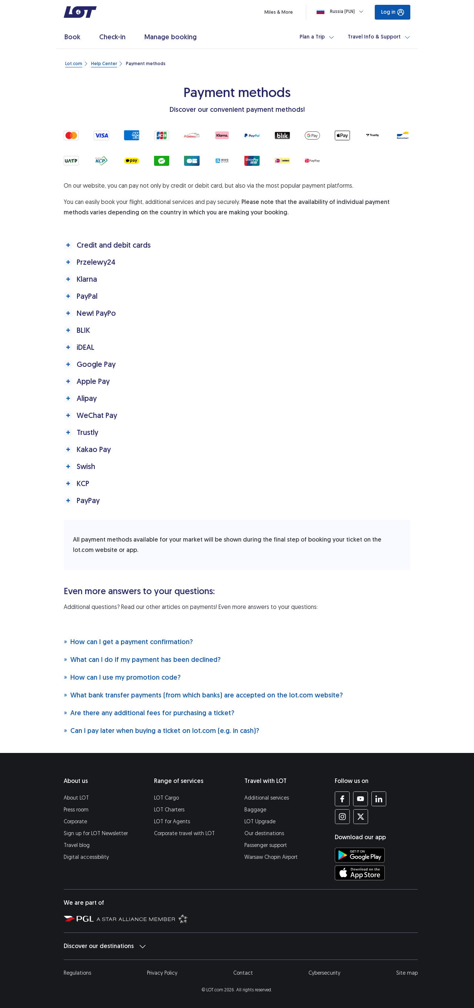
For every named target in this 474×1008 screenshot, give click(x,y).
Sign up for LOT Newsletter (96, 833)
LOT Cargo (166, 798)
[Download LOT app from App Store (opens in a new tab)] (360, 872)
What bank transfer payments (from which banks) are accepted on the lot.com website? (203, 695)
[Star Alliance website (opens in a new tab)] (142, 918)
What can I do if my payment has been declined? (142, 659)
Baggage (255, 810)
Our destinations (264, 833)
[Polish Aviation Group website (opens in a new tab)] (79, 918)
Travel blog (77, 845)
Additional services (266, 798)
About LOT (76, 798)
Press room (76, 810)
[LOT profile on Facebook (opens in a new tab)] (342, 798)
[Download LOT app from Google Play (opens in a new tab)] (360, 855)
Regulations (77, 973)
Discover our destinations (105, 946)
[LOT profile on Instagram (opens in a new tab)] (342, 816)
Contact (243, 973)
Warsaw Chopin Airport (271, 857)
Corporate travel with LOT (184, 833)
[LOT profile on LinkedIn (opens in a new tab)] (378, 798)
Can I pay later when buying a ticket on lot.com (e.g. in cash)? (161, 730)
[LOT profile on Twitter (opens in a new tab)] (360, 816)
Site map (407, 973)
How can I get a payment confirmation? (128, 641)
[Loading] (341, 11)
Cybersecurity (324, 973)
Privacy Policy (162, 973)
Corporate (75, 821)
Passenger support (265, 845)
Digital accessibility (86, 857)
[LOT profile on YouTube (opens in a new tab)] (360, 798)
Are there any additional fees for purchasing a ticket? (149, 713)
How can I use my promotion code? (122, 677)
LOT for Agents (172, 821)
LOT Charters (169, 810)
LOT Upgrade (260, 821)
